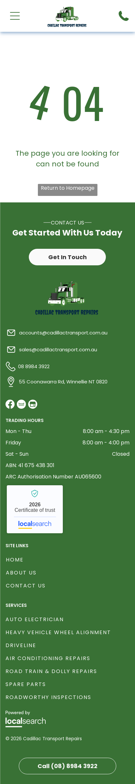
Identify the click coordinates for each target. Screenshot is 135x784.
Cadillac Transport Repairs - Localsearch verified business (35, 509)
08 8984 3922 (34, 366)
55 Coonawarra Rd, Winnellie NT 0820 (63, 381)
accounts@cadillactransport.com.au (63, 332)
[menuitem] (67, 558)
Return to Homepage (68, 188)
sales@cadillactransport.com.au (58, 349)
